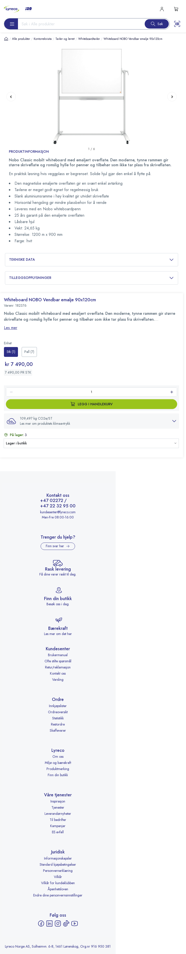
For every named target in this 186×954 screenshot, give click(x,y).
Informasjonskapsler (58, 858)
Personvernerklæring (58, 870)
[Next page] (172, 96)
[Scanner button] (177, 24)
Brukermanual (58, 654)
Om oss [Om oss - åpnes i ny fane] (57, 756)
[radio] (11, 352)
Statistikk (58, 718)
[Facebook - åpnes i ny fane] (41, 923)
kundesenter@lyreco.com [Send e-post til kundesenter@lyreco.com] (58, 512)
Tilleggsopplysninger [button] (91, 277)
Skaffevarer (58, 730)
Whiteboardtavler (89, 39)
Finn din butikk (58, 774)
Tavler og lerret (65, 39)
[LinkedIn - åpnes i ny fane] (49, 923)
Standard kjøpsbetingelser (58, 864)
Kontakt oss (58, 673)
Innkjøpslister (58, 705)
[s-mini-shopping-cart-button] (176, 9)
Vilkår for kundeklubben (58, 882)
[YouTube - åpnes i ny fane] (74, 923)
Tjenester (57, 807)
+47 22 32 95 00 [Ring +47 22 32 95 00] (58, 506)
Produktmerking (57, 768)
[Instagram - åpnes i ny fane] (58, 923)
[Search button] (157, 24)
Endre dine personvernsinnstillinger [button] (57, 895)
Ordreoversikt (58, 712)
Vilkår (58, 876)
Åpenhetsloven (58, 889)
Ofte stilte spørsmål (58, 661)
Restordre (58, 724)
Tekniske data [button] (91, 259)
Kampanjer (57, 825)
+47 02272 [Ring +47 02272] (51, 500)
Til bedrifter (58, 819)
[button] (91, 421)
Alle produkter (21, 39)
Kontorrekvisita (43, 39)
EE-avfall (58, 832)
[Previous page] (11, 96)
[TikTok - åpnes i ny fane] (66, 923)
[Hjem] (6, 38)
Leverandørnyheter (58, 813)
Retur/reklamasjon (58, 667)
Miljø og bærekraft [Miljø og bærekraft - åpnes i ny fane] (58, 762)
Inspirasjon (57, 801)
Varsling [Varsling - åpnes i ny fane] (57, 679)
